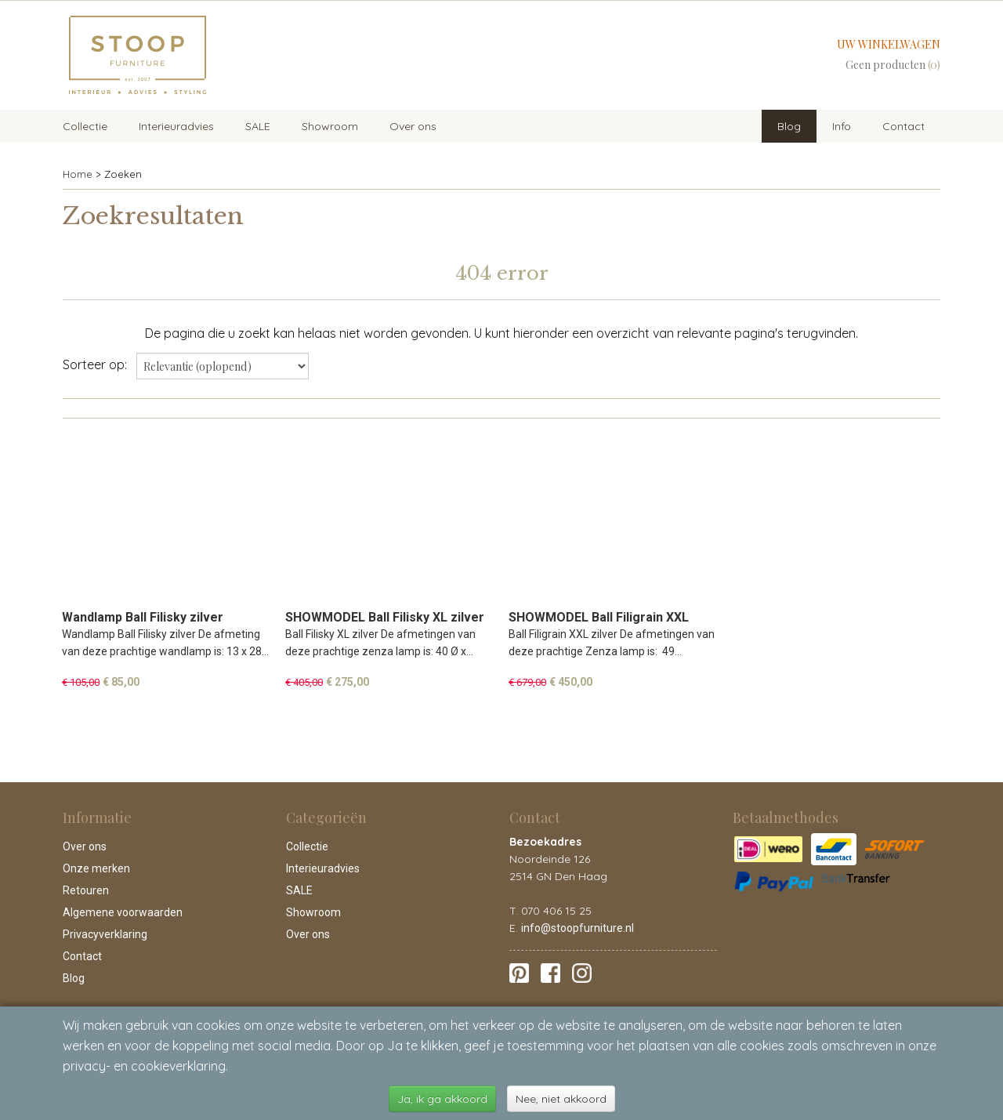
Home (77, 174)
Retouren (86, 890)
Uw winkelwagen (888, 44)
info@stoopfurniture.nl (577, 928)
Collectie (85, 126)
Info (841, 126)
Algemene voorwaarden (123, 912)
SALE (257, 126)
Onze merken (96, 868)
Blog (789, 126)
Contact (903, 126)
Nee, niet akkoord (561, 1099)
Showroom (330, 126)
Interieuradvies (176, 126)
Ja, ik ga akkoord (442, 1099)
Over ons (412, 126)
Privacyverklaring (105, 934)
